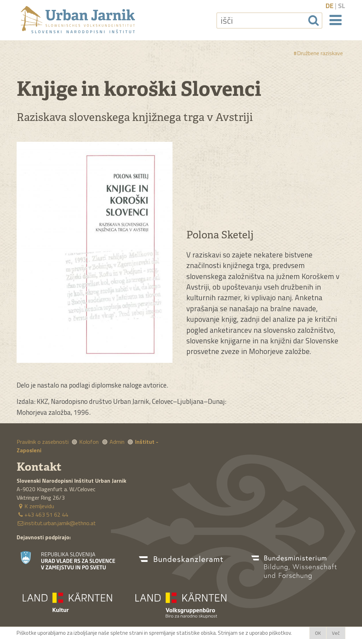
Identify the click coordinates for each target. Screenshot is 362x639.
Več (336, 633)
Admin (117, 441)
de (329, 5)
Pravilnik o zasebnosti (43, 441)
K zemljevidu (35, 506)
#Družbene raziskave (318, 53)
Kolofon (89, 441)
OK (318, 633)
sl (341, 5)
